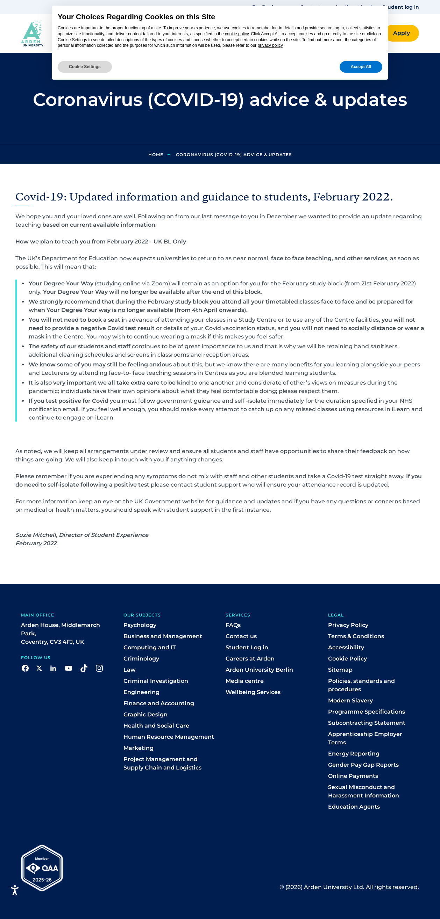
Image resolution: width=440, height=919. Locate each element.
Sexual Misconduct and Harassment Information (363, 791)
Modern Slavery (350, 700)
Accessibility (346, 647)
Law (129, 669)
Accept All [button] (361, 66)
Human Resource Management (168, 737)
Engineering (141, 692)
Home (155, 154)
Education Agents (354, 806)
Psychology (139, 625)
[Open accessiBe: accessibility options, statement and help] (15, 890)
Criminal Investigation (155, 681)
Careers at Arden (250, 658)
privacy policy (270, 45)
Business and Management (162, 636)
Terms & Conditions (356, 636)
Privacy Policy (348, 625)
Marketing (138, 748)
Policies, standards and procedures (361, 685)
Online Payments (353, 776)
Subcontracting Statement (366, 723)
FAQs (233, 625)
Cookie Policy (347, 658)
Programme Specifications (366, 711)
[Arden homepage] (32, 33)
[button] (401, 33)
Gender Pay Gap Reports (363, 764)
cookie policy (237, 33)
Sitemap (340, 669)
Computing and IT (149, 647)
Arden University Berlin (259, 669)
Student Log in (247, 647)
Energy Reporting (353, 753)
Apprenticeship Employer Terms (365, 738)
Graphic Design (145, 714)
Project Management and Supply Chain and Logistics (162, 763)
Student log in (400, 7)
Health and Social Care (156, 725)
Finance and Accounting (158, 703)
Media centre (245, 681)
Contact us (241, 636)
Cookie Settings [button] (85, 66)
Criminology (141, 658)
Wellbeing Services (253, 692)
